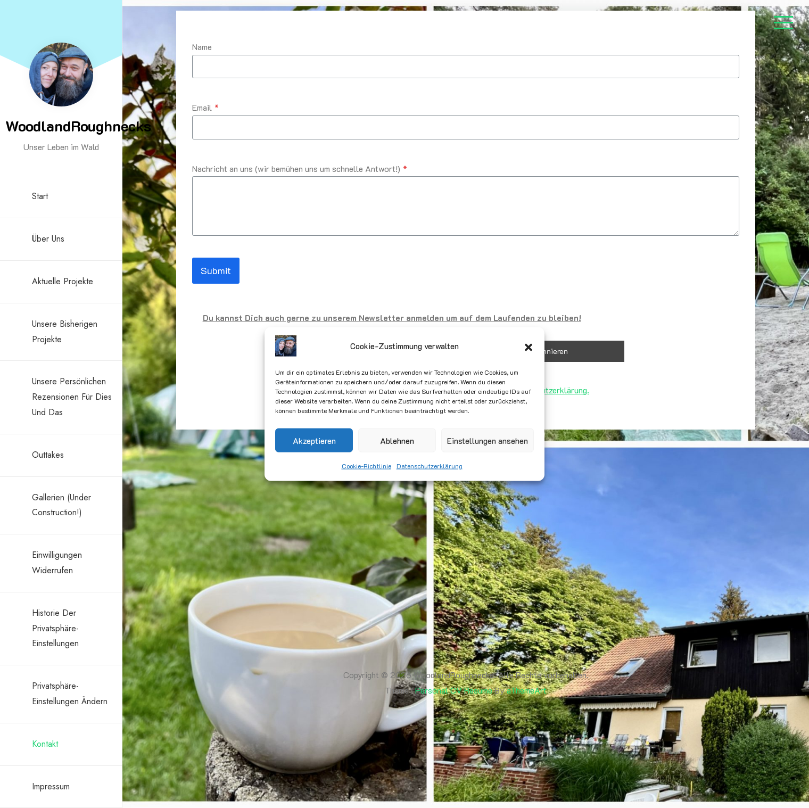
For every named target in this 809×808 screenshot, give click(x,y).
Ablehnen (397, 440)
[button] (528, 346)
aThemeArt (527, 690)
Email (205, 107)
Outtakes (48, 455)
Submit (216, 270)
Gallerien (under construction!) (61, 505)
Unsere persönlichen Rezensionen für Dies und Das (72, 396)
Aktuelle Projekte (62, 281)
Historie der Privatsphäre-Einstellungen (55, 628)
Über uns (48, 239)
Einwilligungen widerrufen (57, 562)
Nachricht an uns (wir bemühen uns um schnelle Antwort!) (299, 168)
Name (202, 46)
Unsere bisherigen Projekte (64, 331)
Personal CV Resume (453, 690)
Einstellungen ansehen (487, 440)
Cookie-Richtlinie (366, 465)
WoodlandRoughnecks (78, 125)
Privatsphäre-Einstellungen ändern (70, 693)
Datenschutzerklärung (430, 465)
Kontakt (45, 744)
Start (40, 196)
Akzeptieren (314, 440)
